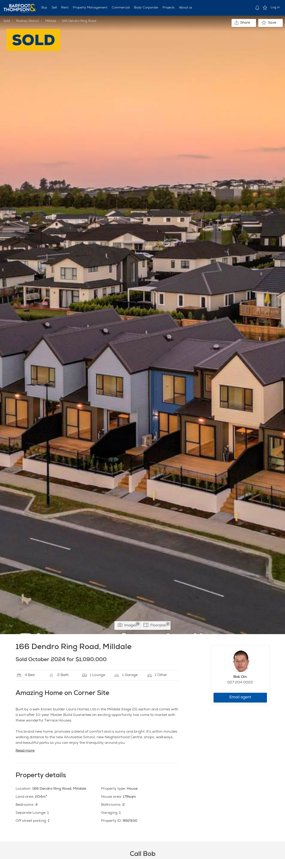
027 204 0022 (240, 682)
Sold (6, 21)
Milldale (50, 21)
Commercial (121, 7)
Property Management (90, 7)
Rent (64, 7)
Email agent (240, 697)
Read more (25, 751)
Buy (44, 7)
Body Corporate (146, 7)
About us (185, 7)
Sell (54, 7)
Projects (169, 7)
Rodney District (27, 21)
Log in (275, 7)
